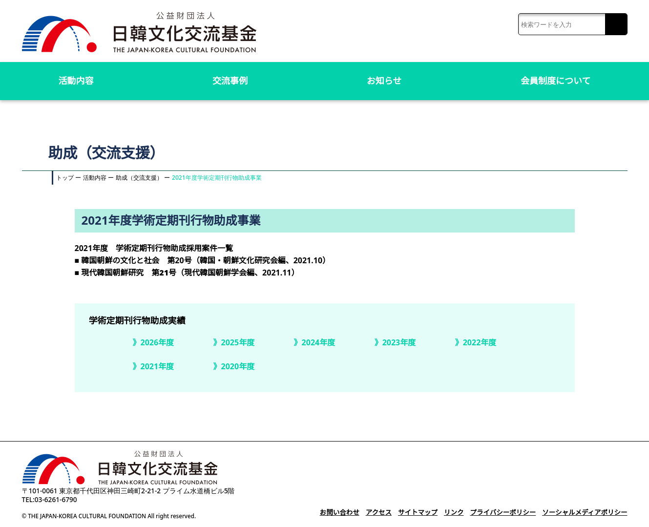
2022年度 (479, 342)
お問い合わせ (330, 512)
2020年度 (237, 366)
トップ (65, 177)
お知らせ (384, 80)
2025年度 (237, 342)
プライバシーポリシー (498, 512)
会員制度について (555, 80)
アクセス (370, 512)
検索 (616, 25)
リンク (448, 512)
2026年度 (157, 342)
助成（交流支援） (139, 177)
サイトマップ (410, 512)
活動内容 (76, 80)
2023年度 (399, 342)
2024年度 (318, 342)
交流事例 (230, 80)
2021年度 (157, 366)
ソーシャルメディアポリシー (583, 512)
